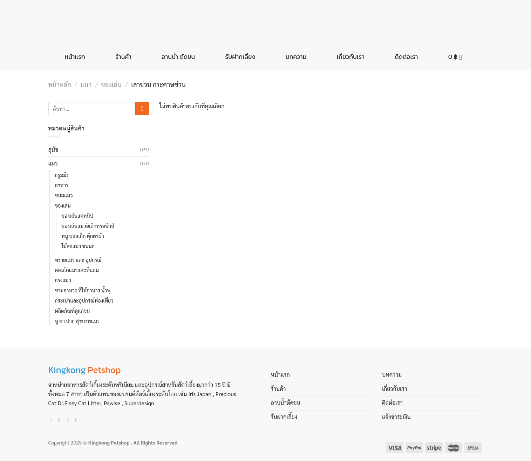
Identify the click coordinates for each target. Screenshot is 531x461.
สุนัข (53, 149)
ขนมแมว (64, 195)
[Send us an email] (70, 420)
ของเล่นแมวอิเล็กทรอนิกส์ (88, 226)
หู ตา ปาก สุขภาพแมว (77, 321)
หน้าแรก (75, 56)
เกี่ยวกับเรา (351, 56)
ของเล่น (111, 84)
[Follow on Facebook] (52, 420)
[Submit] (142, 108)
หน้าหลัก (59, 84)
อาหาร (62, 185)
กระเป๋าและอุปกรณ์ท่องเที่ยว (84, 300)
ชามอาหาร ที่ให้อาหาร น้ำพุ (83, 290)
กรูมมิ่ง (62, 175)
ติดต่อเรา (406, 56)
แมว (86, 84)
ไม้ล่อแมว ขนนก (78, 246)
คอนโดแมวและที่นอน (77, 270)
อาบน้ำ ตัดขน (178, 56)
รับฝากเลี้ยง (240, 56)
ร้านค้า (123, 56)
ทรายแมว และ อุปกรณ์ (78, 260)
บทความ (296, 56)
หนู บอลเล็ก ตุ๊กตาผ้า (83, 236)
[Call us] (78, 420)
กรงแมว (63, 280)
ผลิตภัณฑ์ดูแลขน (72, 310)
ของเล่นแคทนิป (78, 215)
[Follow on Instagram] (61, 420)
